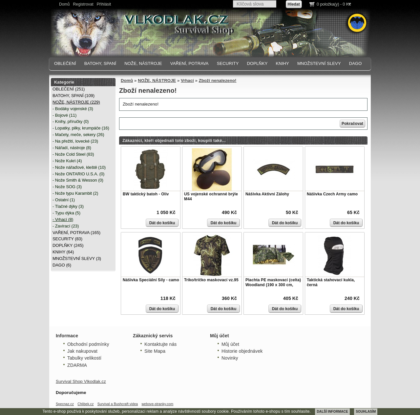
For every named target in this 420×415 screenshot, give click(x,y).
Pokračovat (352, 123)
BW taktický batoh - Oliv (146, 194)
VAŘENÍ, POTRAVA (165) (76, 232)
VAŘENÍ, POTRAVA (189, 63)
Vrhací (187, 80)
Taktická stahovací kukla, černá (331, 282)
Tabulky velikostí (84, 358)
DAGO (355, 63)
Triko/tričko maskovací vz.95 (211, 280)
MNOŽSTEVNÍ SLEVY (319, 63)
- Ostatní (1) (63, 199)
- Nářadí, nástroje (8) (71, 147)
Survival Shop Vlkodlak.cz (81, 381)
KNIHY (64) (63, 251)
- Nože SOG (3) (67, 186)
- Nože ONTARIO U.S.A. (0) (78, 173)
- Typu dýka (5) (66, 212)
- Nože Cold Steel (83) (73, 154)
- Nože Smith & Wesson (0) (77, 180)
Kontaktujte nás (160, 344)
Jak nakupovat (82, 351)
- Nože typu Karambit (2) (75, 193)
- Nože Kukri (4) (67, 160)
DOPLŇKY (257, 63)
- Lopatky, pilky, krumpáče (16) (80, 128)
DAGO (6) (61, 265)
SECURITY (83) (67, 238)
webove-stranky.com (157, 404)
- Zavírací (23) (65, 226)
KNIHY (282, 63)
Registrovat (83, 4)
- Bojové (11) (64, 115)
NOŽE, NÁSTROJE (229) (76, 102)
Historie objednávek (241, 351)
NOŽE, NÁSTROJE (143, 63)
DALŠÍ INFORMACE (332, 411)
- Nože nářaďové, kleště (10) (79, 167)
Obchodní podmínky (88, 344)
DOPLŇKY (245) (68, 245)
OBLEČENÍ (65, 63)
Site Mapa (154, 351)
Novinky (229, 358)
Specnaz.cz (65, 404)
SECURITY (228, 63)
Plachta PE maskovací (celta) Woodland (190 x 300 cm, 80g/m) (273, 285)
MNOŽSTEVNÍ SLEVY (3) (76, 258)
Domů (64, 4)
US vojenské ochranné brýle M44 (211, 197)
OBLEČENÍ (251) (68, 89)
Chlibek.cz (85, 404)
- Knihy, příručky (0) (70, 121)
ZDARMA (77, 365)
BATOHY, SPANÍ (100, 63)
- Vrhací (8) (62, 219)
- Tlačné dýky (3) (68, 206)
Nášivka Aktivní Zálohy (267, 194)
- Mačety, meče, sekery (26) (78, 134)
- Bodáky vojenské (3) (72, 108)
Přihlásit (104, 4)
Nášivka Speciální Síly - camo (151, 280)
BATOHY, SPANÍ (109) (73, 95)
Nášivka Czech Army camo (332, 194)
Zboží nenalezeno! (218, 80)
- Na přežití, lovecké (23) (75, 141)
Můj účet (230, 344)
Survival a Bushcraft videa (117, 404)
